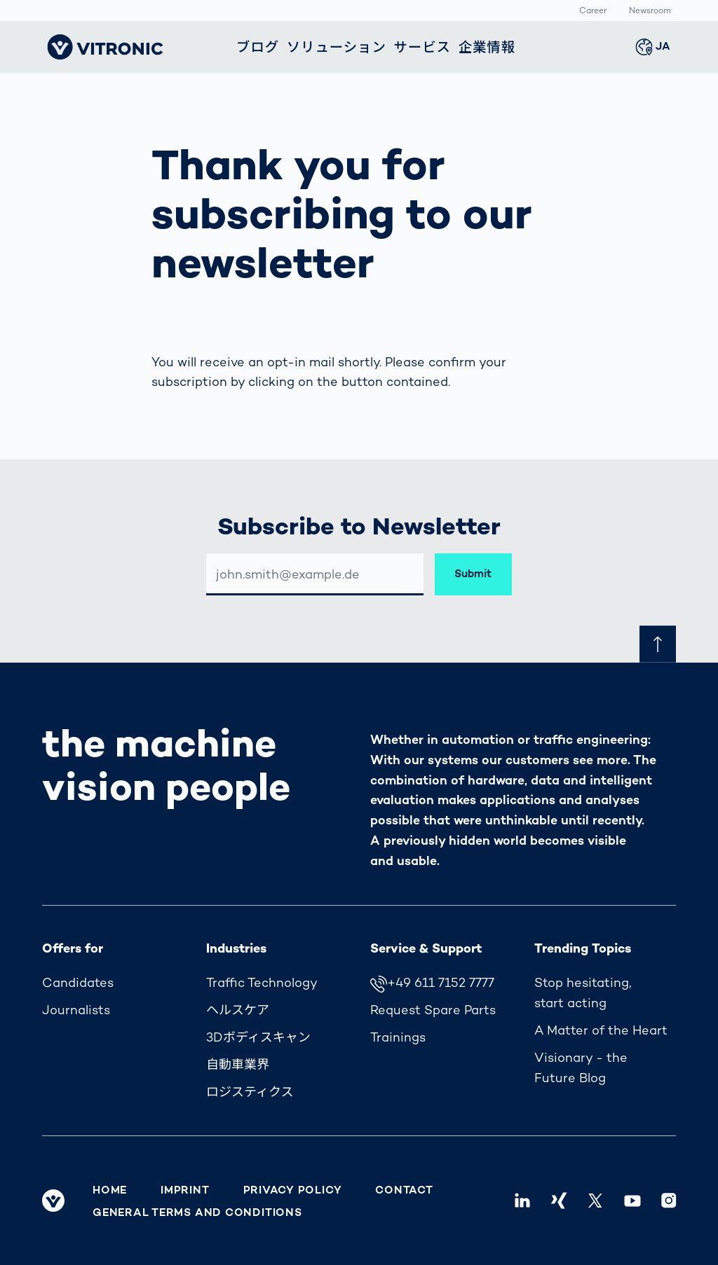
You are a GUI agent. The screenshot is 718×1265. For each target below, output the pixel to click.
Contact (404, 1190)
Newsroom (650, 11)
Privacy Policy (292, 1190)
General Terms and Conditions (197, 1212)
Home (110, 1190)
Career (593, 11)
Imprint (185, 1190)
